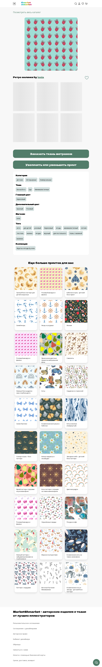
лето (18, 228)
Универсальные (45, 180)
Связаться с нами (20, 650)
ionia (41, 77)
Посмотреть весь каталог (27, 12)
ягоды (58, 228)
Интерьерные (31, 180)
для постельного (59, 233)
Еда (30, 189)
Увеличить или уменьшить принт (51, 165)
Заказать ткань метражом (51, 154)
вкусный (47, 233)
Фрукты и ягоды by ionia (26, 248)
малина (29, 233)
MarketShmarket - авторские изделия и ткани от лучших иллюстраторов (49, 613)
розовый (37, 228)
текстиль (20, 233)
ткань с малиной (76, 233)
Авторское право (20, 634)
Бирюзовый (21, 199)
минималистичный (71, 228)
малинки (20, 239)
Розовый (29, 209)
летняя (83, 228)
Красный (20, 209)
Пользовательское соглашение (26, 623)
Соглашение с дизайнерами (25, 628)
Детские (20, 180)
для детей (27, 228)
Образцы (17, 644)
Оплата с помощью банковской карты (29, 655)
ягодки (38, 233)
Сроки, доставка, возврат (24, 660)
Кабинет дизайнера (21, 639)
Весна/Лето (21, 189)
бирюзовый (48, 228)
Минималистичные (42, 189)
